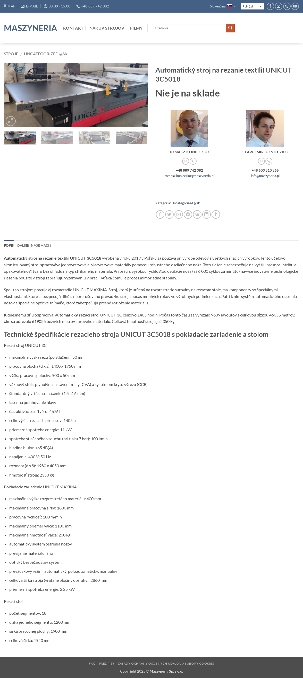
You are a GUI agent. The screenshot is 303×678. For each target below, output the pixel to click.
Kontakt (73, 27)
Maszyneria (29, 28)
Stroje (11, 53)
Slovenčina (223, 6)
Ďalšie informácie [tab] (34, 245)
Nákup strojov (106, 27)
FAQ (92, 663)
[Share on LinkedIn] (206, 214)
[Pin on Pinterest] (188, 214)
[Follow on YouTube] (295, 6)
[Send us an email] (278, 6)
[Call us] (287, 6)
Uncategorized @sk (46, 53)
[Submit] (230, 28)
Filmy (136, 27)
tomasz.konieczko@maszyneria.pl (189, 176)
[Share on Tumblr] (216, 214)
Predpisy (107, 663)
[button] (11, 121)
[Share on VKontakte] (197, 214)
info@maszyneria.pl (265, 176)
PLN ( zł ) (249, 6)
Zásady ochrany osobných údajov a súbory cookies (166, 663)
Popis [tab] (9, 245)
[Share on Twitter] (169, 214)
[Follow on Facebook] (270, 6)
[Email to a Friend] (178, 214)
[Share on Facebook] (160, 214)
